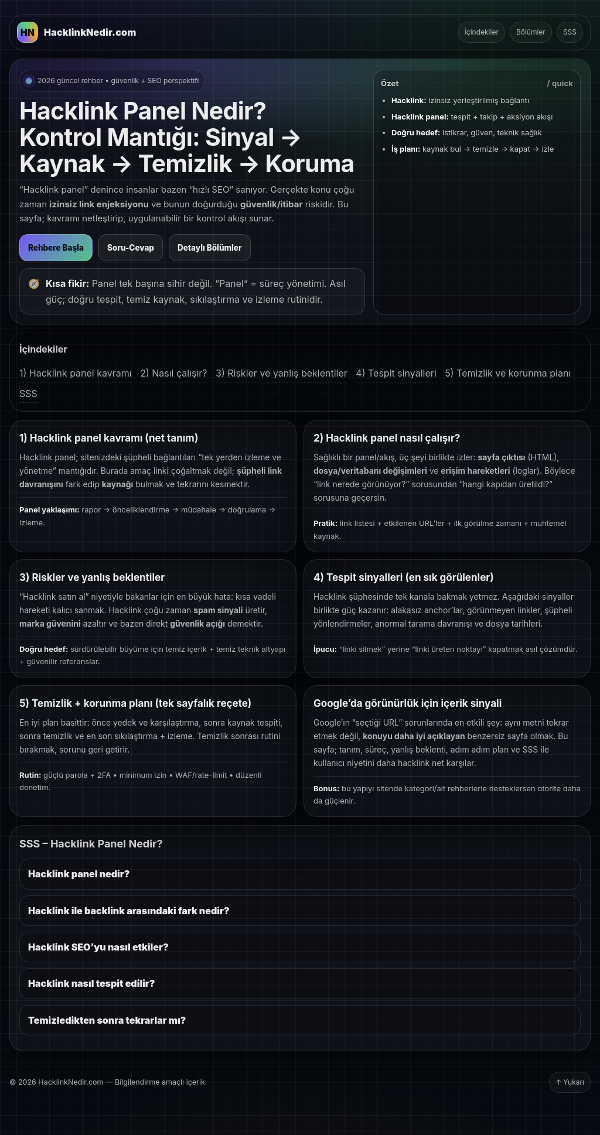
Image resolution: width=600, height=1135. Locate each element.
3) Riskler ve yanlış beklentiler (281, 373)
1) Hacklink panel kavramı (75, 373)
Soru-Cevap (130, 247)
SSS (570, 32)
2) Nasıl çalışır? (173, 373)
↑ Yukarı (569, 1082)
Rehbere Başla (56, 247)
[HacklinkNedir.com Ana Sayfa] (77, 32)
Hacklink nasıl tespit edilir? (91, 983)
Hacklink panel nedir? (78, 874)
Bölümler (531, 32)
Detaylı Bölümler (210, 247)
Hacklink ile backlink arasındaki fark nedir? (129, 911)
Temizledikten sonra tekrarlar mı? (107, 1020)
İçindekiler (482, 32)
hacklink (413, 763)
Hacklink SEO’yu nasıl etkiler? (98, 947)
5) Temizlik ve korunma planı (508, 373)
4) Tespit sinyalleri (396, 373)
